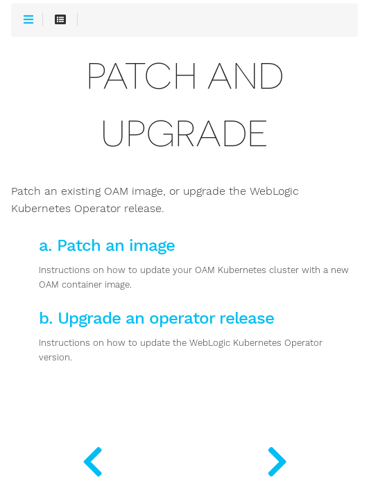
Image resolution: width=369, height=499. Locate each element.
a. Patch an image (107, 245)
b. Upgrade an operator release (156, 318)
